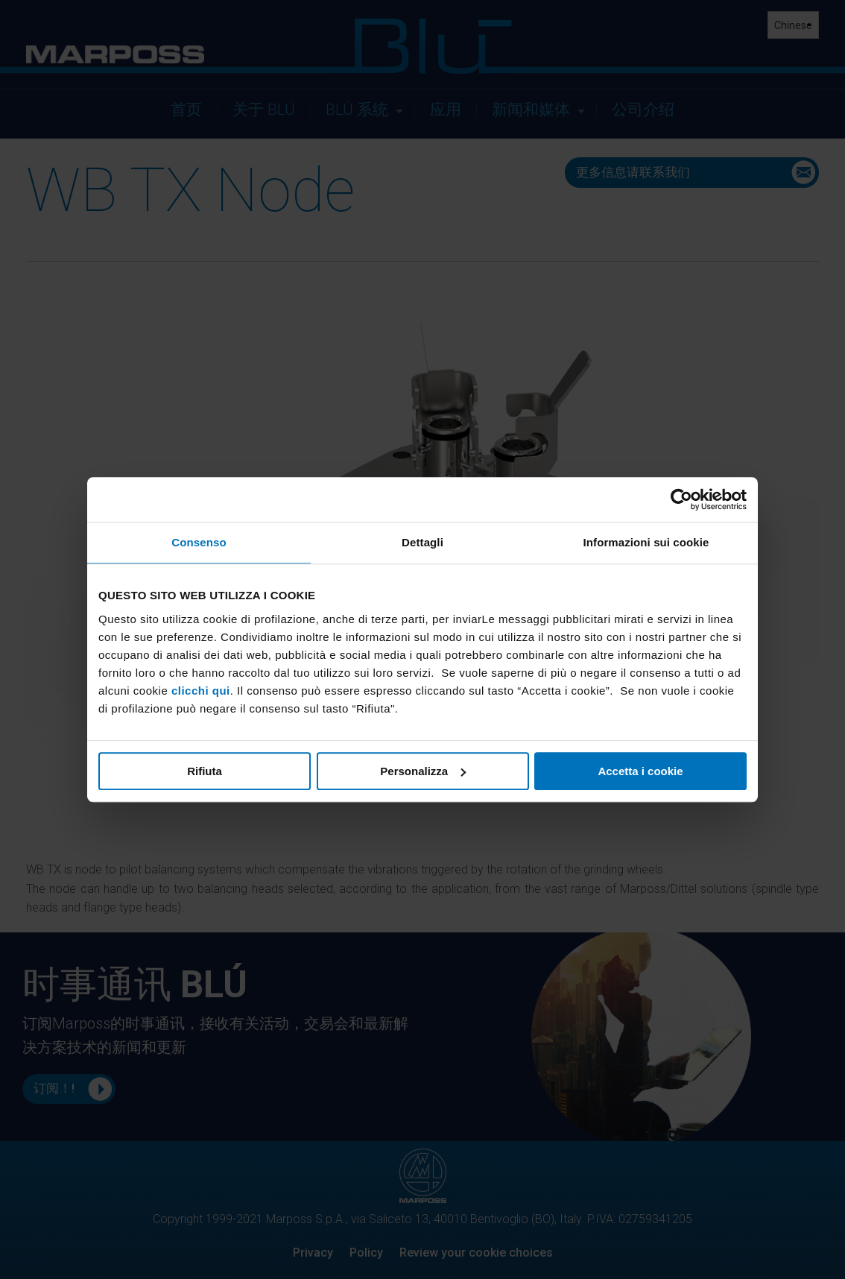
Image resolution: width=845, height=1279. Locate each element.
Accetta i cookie (640, 771)
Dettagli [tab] (422, 542)
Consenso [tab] (198, 542)
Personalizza (423, 771)
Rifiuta (204, 771)
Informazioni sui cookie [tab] (646, 542)
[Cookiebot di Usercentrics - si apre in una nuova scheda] (681, 499)
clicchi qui (200, 690)
